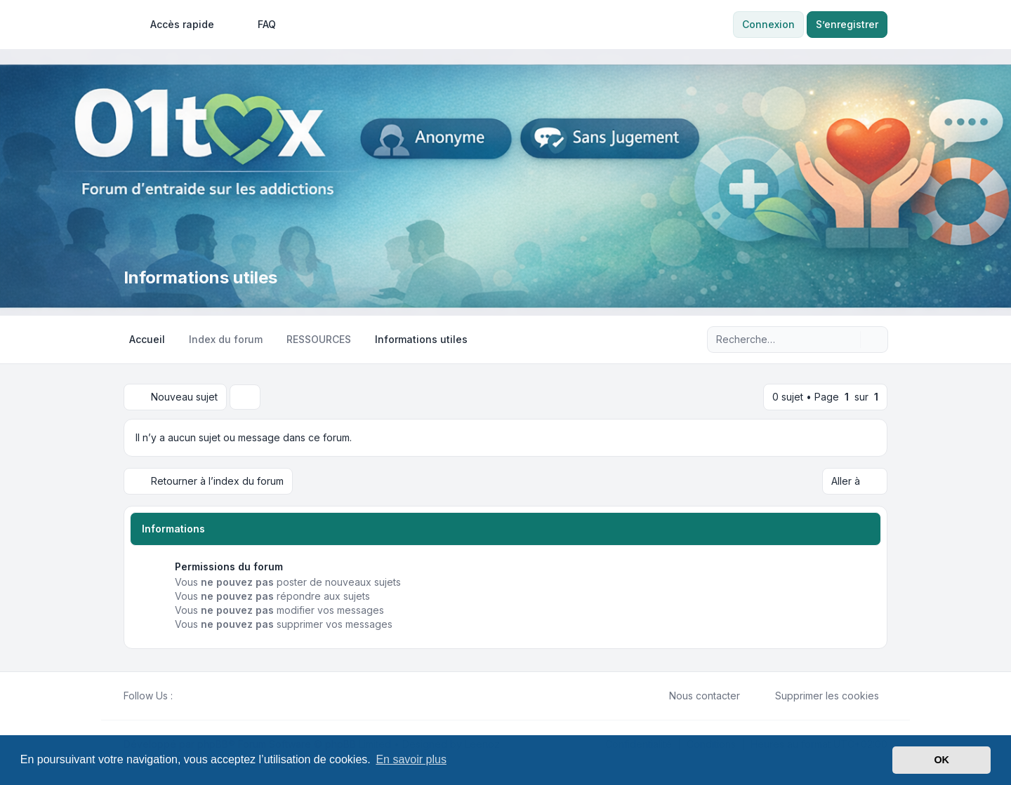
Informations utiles (200, 277)
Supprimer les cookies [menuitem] (818, 696)
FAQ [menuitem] (257, 24)
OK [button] (941, 759)
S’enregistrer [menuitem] (847, 24)
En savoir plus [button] (411, 759)
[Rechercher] (848, 339)
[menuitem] (176, 24)
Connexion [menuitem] (768, 24)
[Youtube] (203, 696)
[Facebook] (181, 696)
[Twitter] (192, 696)
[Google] (215, 696)
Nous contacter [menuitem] (695, 696)
